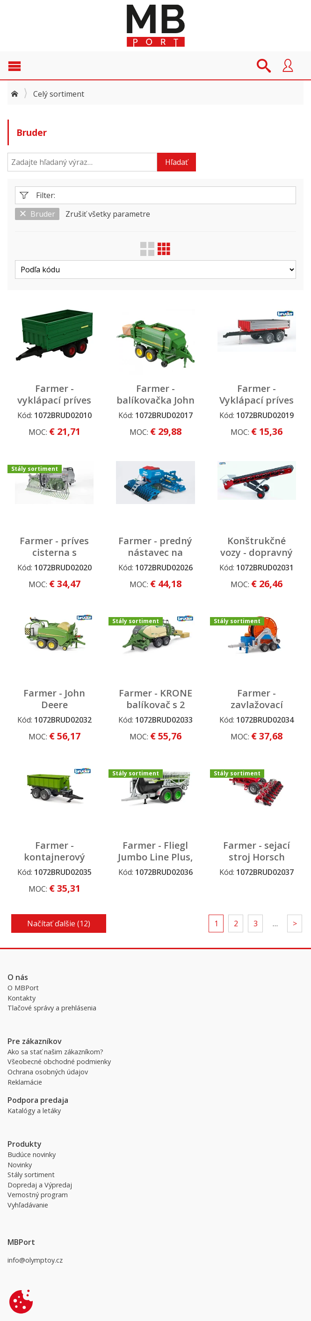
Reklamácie (24, 1082)
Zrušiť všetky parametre (107, 214)
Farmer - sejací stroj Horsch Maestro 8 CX (256, 857)
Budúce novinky (31, 1154)
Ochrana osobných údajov (47, 1071)
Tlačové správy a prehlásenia (51, 1007)
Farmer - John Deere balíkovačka (54, 705)
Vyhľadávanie (27, 1204)
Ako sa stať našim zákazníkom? (55, 1051)
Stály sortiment (31, 1174)
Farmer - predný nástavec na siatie (155, 552)
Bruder (37, 214)
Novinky (19, 1164)
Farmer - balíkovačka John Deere (155, 400)
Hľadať (176, 162)
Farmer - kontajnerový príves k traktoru (54, 857)
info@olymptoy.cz (35, 1260)
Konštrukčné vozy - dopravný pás (256, 552)
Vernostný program (37, 1194)
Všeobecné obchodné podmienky (59, 1061)
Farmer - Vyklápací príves (256, 394)
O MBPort (23, 987)
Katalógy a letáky (34, 1110)
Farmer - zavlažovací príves (257, 705)
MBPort (156, 26)
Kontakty (21, 998)
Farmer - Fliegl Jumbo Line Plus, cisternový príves (155, 857)
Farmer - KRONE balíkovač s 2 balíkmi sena (155, 705)
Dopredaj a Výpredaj (39, 1184)
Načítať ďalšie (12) (58, 923)
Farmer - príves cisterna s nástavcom (54, 552)
